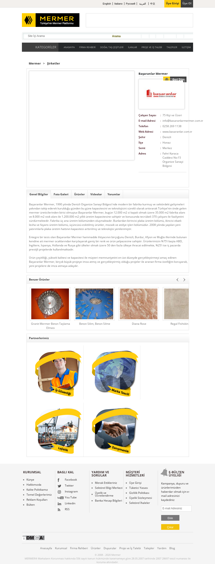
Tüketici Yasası (138, 488)
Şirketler (53, 63)
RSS (63, 510)
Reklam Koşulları (36, 499)
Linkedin (66, 504)
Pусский (130, 3)
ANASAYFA (69, 47)
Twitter (65, 486)
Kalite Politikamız (37, 489)
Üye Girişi (135, 483)
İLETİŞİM (186, 47)
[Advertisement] (139, 20)
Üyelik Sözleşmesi (140, 498)
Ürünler (79, 194)
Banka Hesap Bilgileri (108, 500)
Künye (30, 479)
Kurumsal (61, 548)
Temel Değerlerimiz (39, 494)
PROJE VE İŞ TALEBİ (152, 47)
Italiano (118, 3)
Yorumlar (114, 194)
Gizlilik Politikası (139, 493)
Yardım (161, 548)
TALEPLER (172, 47)
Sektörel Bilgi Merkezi (109, 488)
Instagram (67, 492)
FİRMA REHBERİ (87, 47)
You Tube (67, 498)
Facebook (67, 480)
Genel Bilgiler (38, 194)
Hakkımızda (33, 484)
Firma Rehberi (79, 548)
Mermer (35, 63)
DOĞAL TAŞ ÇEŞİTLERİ (111, 47)
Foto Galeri (61, 194)
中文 (152, 3)
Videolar (96, 194)
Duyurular (110, 548)
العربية (143, 3)
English (107, 3)
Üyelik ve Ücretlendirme (104, 494)
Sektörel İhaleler (139, 503)
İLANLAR (132, 47)
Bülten (30, 504)
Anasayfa (46, 548)
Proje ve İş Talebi (130, 548)
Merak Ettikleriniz (106, 483)
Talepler (149, 548)
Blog (172, 548)
